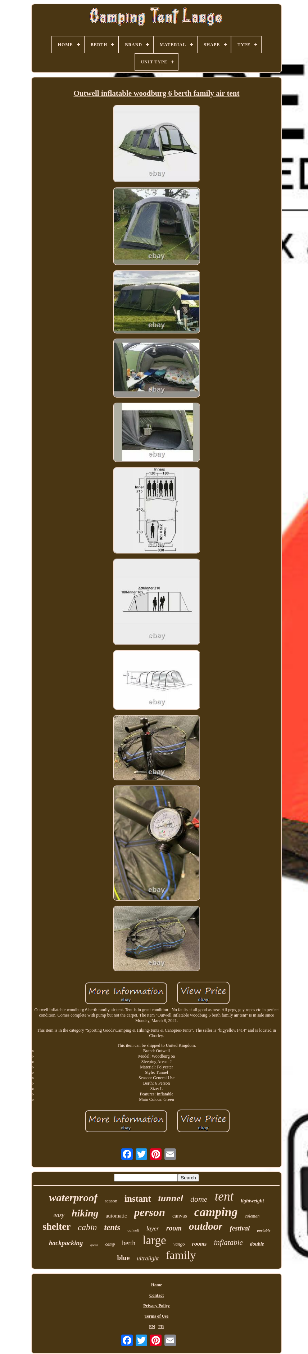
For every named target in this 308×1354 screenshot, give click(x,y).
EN (152, 1326)
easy (59, 1215)
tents (112, 1227)
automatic (116, 1216)
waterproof (73, 1197)
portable (263, 1230)
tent (224, 1196)
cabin (87, 1227)
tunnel (170, 1198)
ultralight (147, 1258)
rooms (199, 1244)
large (154, 1240)
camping (216, 1212)
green (94, 1245)
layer (152, 1228)
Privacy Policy (156, 1305)
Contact (156, 1295)
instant (137, 1198)
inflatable (228, 1242)
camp (110, 1244)
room (174, 1228)
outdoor (205, 1226)
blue (123, 1257)
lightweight (252, 1200)
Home (156, 1284)
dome (199, 1198)
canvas (179, 1216)
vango (179, 1244)
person (149, 1212)
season (111, 1200)
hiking (85, 1213)
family (181, 1254)
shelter (56, 1226)
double (257, 1244)
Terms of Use (157, 1316)
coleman (252, 1216)
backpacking (66, 1243)
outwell (133, 1230)
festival (240, 1228)
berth (128, 1243)
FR (161, 1326)
